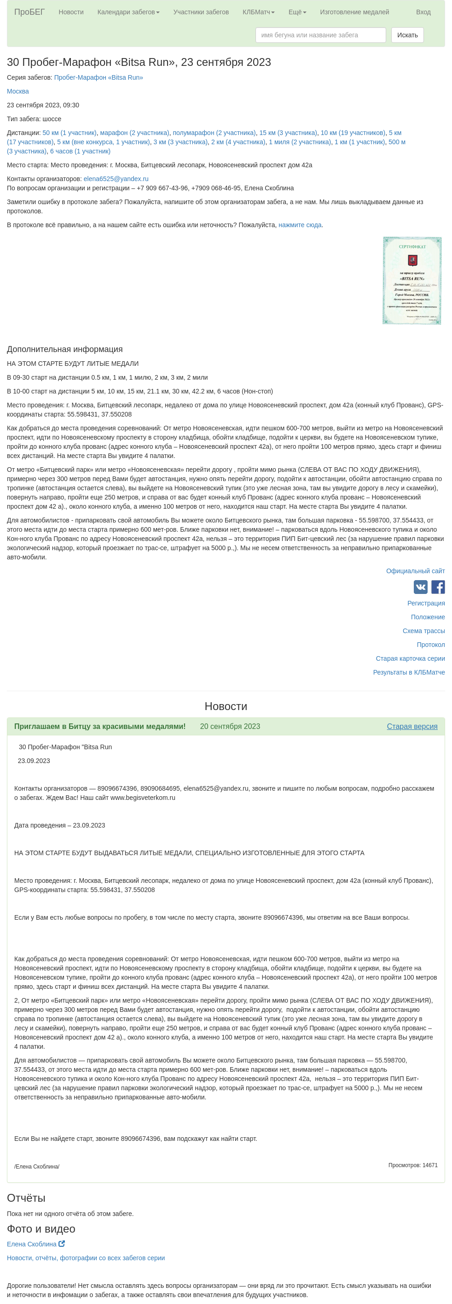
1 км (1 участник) (360, 142)
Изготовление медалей (354, 12)
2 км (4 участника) (238, 142)
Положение (428, 617)
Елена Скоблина (36, 1244)
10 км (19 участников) (353, 132)
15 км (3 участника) (288, 132)
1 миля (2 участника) (300, 142)
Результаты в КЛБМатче (409, 672)
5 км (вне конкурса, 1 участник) (103, 142)
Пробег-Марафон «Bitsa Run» (98, 77)
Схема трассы (424, 630)
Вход (423, 12)
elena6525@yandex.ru (116, 178)
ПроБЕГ (29, 12)
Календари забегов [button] (129, 12)
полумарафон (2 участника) (214, 132)
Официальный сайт (415, 571)
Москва (18, 91)
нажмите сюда (299, 225)
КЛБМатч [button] (259, 12)
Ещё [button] (298, 12)
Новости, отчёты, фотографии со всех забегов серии (86, 1258)
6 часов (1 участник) (80, 151)
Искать (407, 35)
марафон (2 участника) (134, 132)
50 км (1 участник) (70, 132)
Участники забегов (201, 12)
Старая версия (412, 726)
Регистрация (426, 603)
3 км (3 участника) (181, 142)
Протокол (431, 644)
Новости (71, 12)
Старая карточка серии (410, 658)
